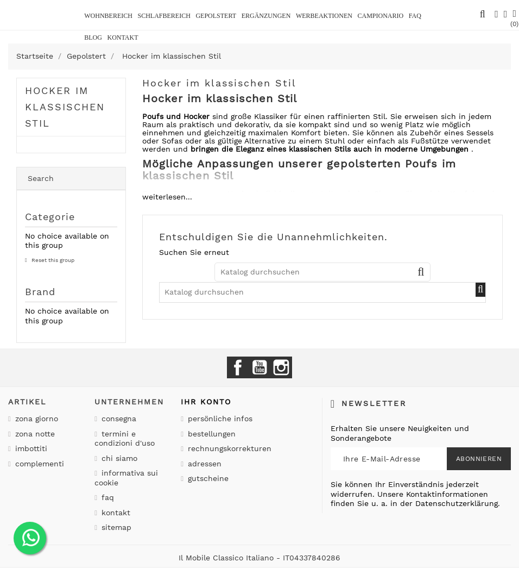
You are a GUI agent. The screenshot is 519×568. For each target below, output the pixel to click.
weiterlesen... (167, 196)
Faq (415, 16)
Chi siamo (118, 458)
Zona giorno (35, 418)
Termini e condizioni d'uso (124, 438)
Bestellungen (210, 433)
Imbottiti (29, 448)
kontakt (122, 37)
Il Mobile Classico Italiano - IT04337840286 (259, 557)
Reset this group (52, 260)
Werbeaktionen (324, 16)
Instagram (281, 367)
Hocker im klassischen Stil (65, 107)
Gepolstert (215, 16)
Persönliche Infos (218, 418)
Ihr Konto (206, 401)
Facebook (238, 367)
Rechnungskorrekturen (228, 448)
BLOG (93, 37)
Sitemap (115, 527)
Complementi (38, 463)
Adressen (203, 463)
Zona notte (33, 433)
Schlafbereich (163, 16)
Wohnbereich (108, 16)
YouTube (259, 367)
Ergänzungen (266, 16)
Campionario (380, 16)
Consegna (117, 418)
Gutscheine (207, 478)
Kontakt (114, 512)
